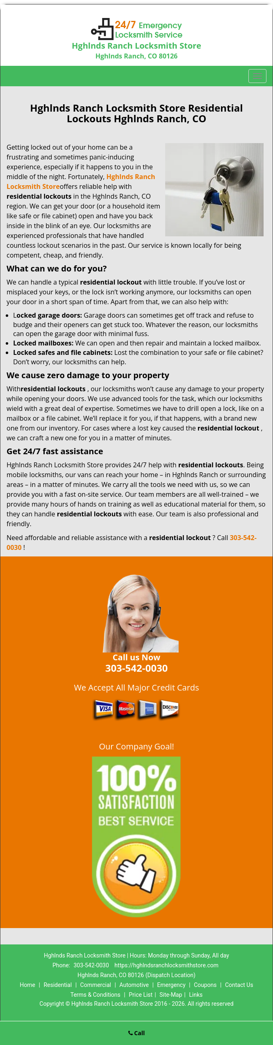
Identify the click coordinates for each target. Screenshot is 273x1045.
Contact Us (239, 985)
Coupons (205, 985)
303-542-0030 (91, 965)
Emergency (171, 985)
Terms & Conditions (96, 994)
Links (195, 994)
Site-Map (170, 994)
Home (27, 985)
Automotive (134, 985)
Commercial (95, 985)
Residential (57, 985)
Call (136, 1033)
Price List (140, 994)
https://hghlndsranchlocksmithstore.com (166, 965)
